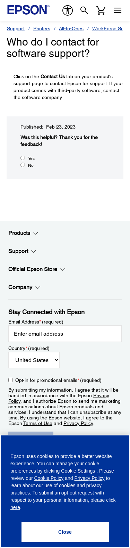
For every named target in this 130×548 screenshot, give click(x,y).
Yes (31, 158)
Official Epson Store (37, 269)
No (31, 165)
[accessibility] (67, 10)
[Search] (84, 10)
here (15, 507)
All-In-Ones (71, 28)
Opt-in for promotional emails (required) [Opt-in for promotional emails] (58, 380)
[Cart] (100, 10)
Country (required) (29, 348)
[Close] (65, 532)
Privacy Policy (78, 423)
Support (16, 28)
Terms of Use (37, 423)
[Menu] (117, 10)
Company (24, 287)
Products (23, 233)
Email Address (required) (35, 322)
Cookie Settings (78, 471)
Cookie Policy (48, 478)
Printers (41, 28)
